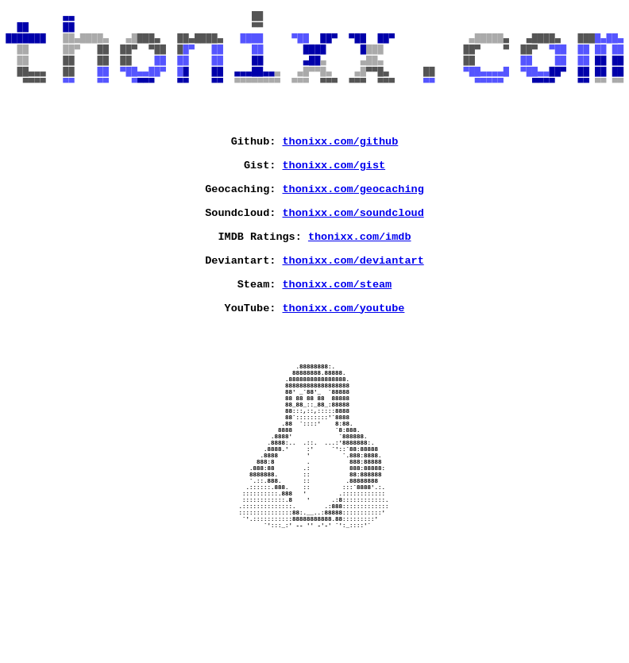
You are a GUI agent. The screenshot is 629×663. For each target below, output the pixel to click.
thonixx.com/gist (334, 198)
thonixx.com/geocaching (353, 226)
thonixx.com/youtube (344, 369)
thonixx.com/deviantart (353, 312)
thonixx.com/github (341, 169)
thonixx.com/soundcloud (353, 255)
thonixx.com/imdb (359, 283)
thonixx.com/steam (337, 340)
